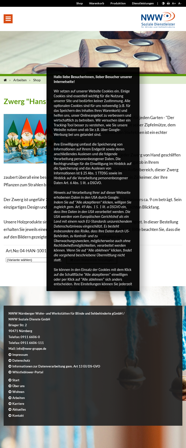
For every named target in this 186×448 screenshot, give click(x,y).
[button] (8, 18)
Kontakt (18, 415)
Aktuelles (19, 409)
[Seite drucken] (168, 3)
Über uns (18, 386)
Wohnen (18, 392)
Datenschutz (21, 360)
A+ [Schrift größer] (174, 3)
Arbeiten (20, 80)
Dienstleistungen (143, 3)
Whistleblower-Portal (27, 372)
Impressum (20, 355)
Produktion (118, 3)
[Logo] (158, 18)
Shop (79, 3)
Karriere (18, 404)
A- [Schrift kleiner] (179, 3)
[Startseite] (6, 80)
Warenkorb (96, 3)
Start (15, 380)
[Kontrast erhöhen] (163, 3)
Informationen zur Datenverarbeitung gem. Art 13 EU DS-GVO (56, 366)
